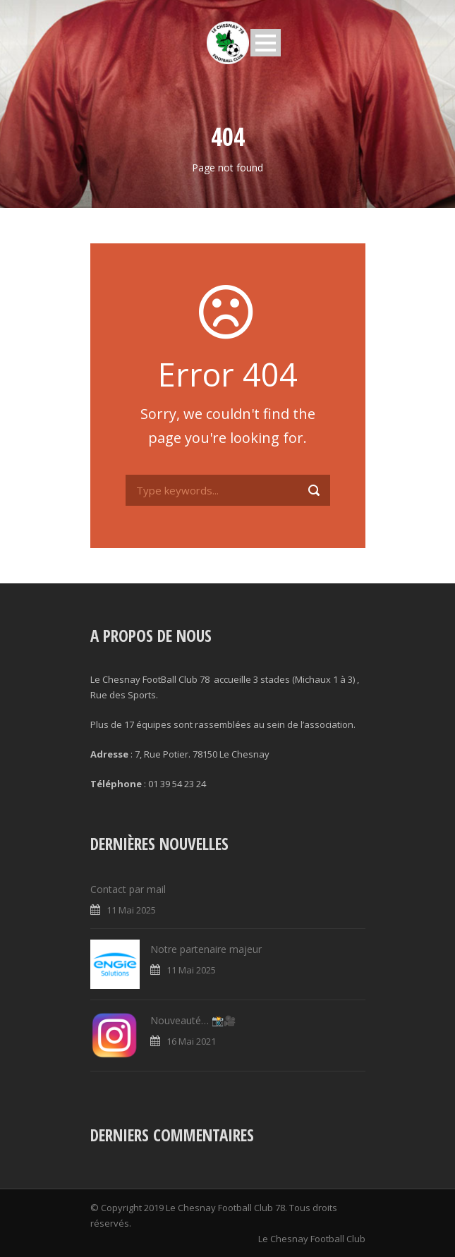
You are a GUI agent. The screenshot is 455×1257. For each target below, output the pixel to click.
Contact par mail (128, 889)
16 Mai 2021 (191, 1041)
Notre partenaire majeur (206, 949)
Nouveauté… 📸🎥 (193, 1020)
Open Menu (265, 42)
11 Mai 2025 (131, 910)
